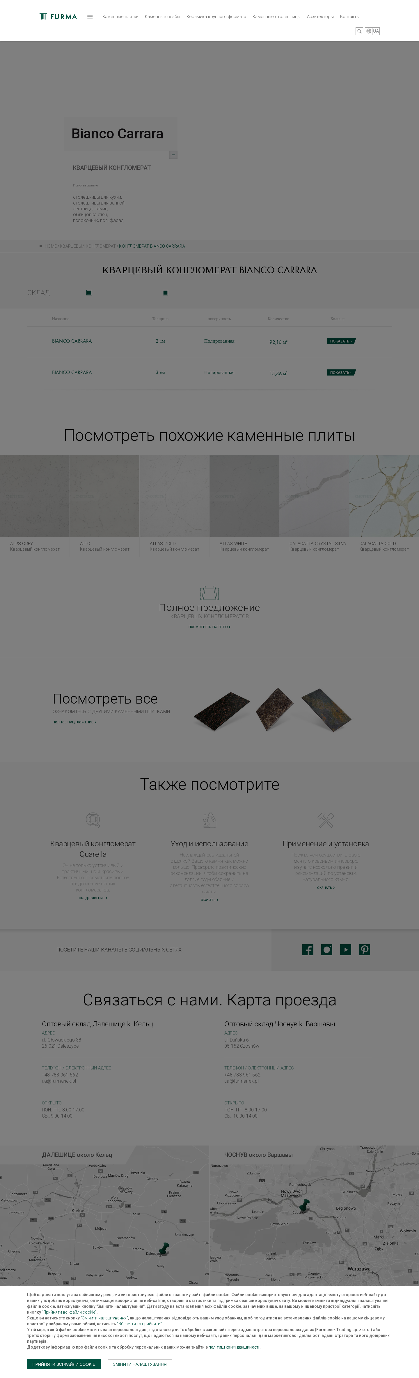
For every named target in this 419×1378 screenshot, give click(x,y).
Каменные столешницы (217, 27)
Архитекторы (260, 27)
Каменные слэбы (102, 27)
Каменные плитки (60, 30)
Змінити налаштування (140, 1364)
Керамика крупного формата (156, 27)
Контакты (290, 27)
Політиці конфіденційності (234, 1347)
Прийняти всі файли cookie (64, 1364)
